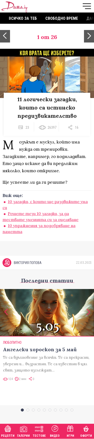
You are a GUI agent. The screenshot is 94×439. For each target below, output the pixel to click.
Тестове (39, 431)
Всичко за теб (23, 18)
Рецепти (8, 431)
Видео (55, 431)
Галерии (23, 431)
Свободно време (61, 18)
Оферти (86, 431)
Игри (70, 431)
